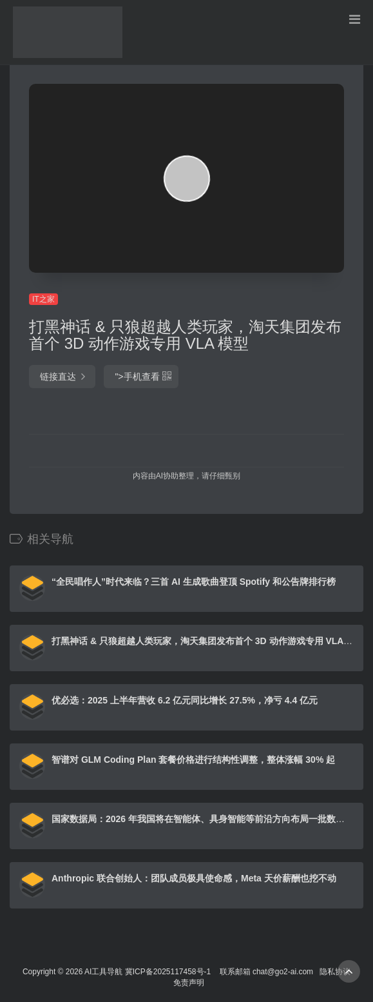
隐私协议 (335, 971)
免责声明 (188, 982)
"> (141, 376)
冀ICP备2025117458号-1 (168, 971)
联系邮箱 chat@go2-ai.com (267, 971)
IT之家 (43, 299)
